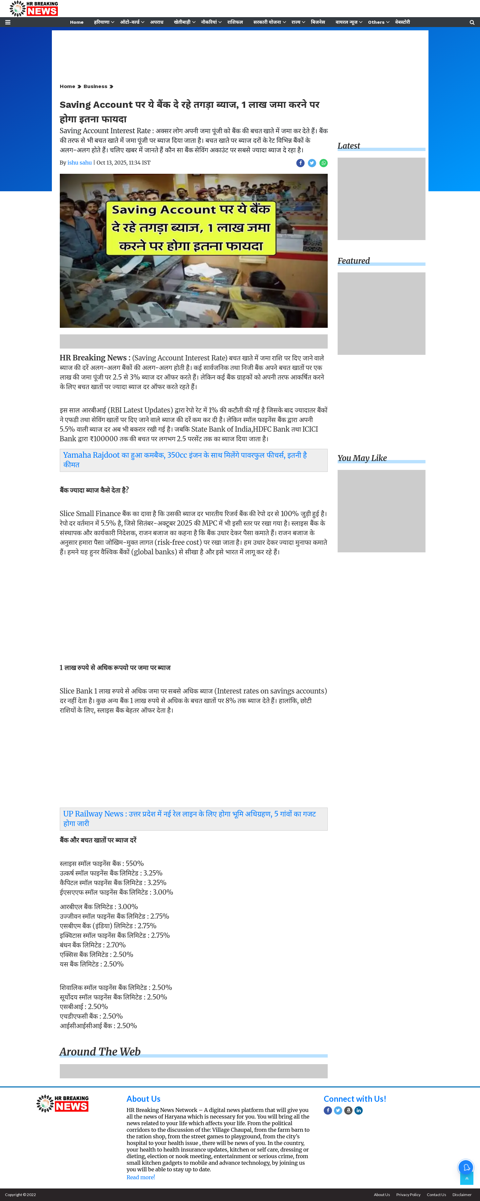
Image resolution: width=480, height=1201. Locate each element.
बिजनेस (318, 22)
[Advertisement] (194, 607)
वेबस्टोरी (402, 22)
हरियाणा (102, 22)
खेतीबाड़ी (182, 22)
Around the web (100, 1052)
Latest (349, 146)
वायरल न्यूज (346, 22)
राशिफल (235, 22)
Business (95, 86)
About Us (144, 1098)
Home (77, 22)
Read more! (141, 1177)
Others (376, 22)
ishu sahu (79, 162)
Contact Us (436, 1194)
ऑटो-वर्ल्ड (129, 22)
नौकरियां (209, 22)
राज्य (296, 22)
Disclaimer (462, 1194)
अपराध (156, 22)
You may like (362, 458)
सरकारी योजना (267, 22)
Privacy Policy (408, 1194)
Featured (354, 261)
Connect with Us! (355, 1098)
